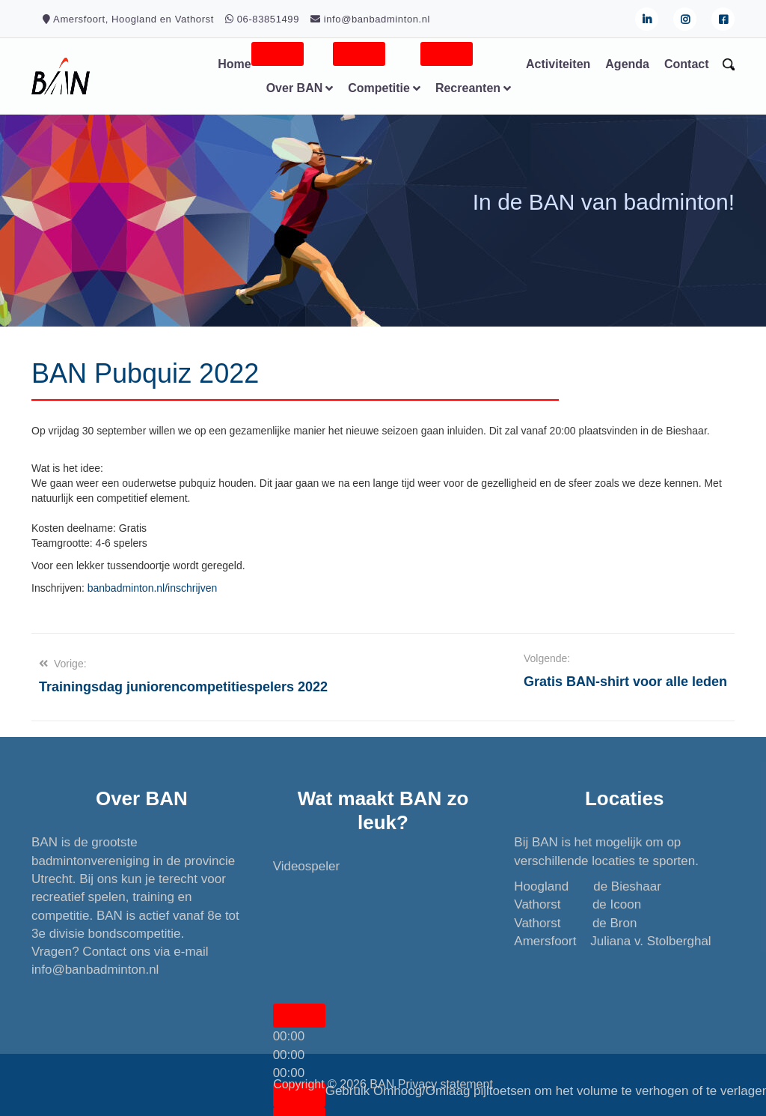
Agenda (627, 64)
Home (234, 64)
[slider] (289, 1055)
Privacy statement (445, 1084)
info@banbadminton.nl (95, 969)
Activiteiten (558, 64)
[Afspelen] (299, 1016)
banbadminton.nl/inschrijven (153, 588)
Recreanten (467, 88)
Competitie (379, 88)
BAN (382, 1084)
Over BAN (294, 88)
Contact (686, 64)
